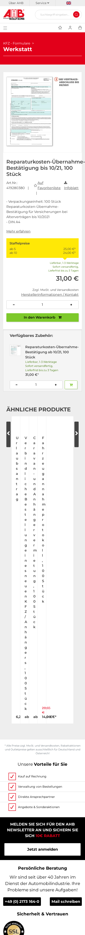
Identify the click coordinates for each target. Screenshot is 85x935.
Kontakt (42, 801)
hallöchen (55, 920)
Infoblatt (71, 188)
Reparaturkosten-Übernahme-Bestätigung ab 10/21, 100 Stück (52, 352)
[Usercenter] (70, 27)
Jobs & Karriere (42, 784)
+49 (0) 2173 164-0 (22, 694)
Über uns (42, 776)
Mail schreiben (66, 694)
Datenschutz (42, 884)
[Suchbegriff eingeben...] (56, 14)
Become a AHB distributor (42, 867)
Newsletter (42, 900)
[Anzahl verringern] (14, 305)
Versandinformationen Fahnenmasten (42, 859)
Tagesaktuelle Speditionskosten (42, 842)
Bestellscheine (43, 817)
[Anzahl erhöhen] (71, 305)
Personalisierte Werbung (42, 834)
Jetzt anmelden (42, 642)
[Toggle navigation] (5, 28)
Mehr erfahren (18, 231)
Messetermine (42, 792)
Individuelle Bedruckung (42, 826)
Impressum (42, 892)
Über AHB (16, 3)
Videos (42, 809)
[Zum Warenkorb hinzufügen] (71, 385)
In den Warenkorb (42, 317)
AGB (42, 875)
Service (42, 3)
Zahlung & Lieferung (42, 851)
